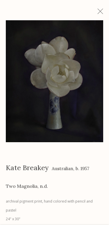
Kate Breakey (27, 169)
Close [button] (101, 13)
